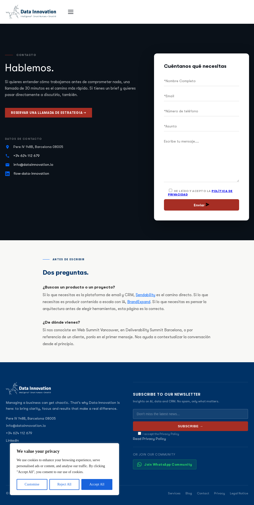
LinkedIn (12, 440)
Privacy (219, 493)
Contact (203, 493)
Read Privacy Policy (149, 439)
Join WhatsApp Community (164, 464)
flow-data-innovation (31, 173)
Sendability (145, 295)
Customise (32, 484)
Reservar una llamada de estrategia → (48, 113)
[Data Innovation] (31, 12)
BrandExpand (138, 302)
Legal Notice (239, 493)
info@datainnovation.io (33, 165)
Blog (189, 493)
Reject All (64, 484)
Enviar (202, 205)
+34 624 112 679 (26, 156)
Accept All (96, 484)
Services (174, 493)
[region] (64, 469)
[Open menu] (71, 11)
